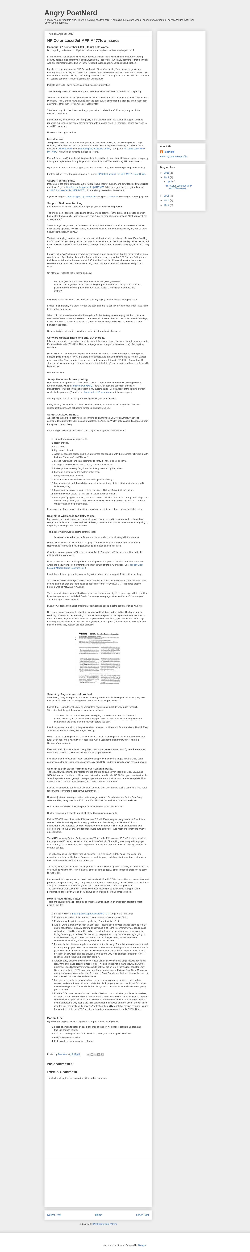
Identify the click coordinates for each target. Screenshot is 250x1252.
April (169, 181)
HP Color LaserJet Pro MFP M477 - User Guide (121, 174)
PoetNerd (169, 151)
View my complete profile (173, 156)
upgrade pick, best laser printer (94, 148)
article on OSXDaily (82, 385)
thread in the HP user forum (97, 392)
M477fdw (113, 196)
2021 (167, 172)
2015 (167, 200)
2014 (167, 205)
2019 (167, 177)
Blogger (142, 1245)
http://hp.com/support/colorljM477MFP (85, 187)
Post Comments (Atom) (105, 1224)
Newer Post (54, 1214)
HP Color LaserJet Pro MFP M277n (67, 190)
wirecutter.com (65, 148)
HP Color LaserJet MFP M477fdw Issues (179, 187)
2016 (167, 195)
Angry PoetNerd (70, 13)
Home (98, 1214)
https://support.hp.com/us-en (81, 196)
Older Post (142, 1214)
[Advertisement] (98, 1182)
